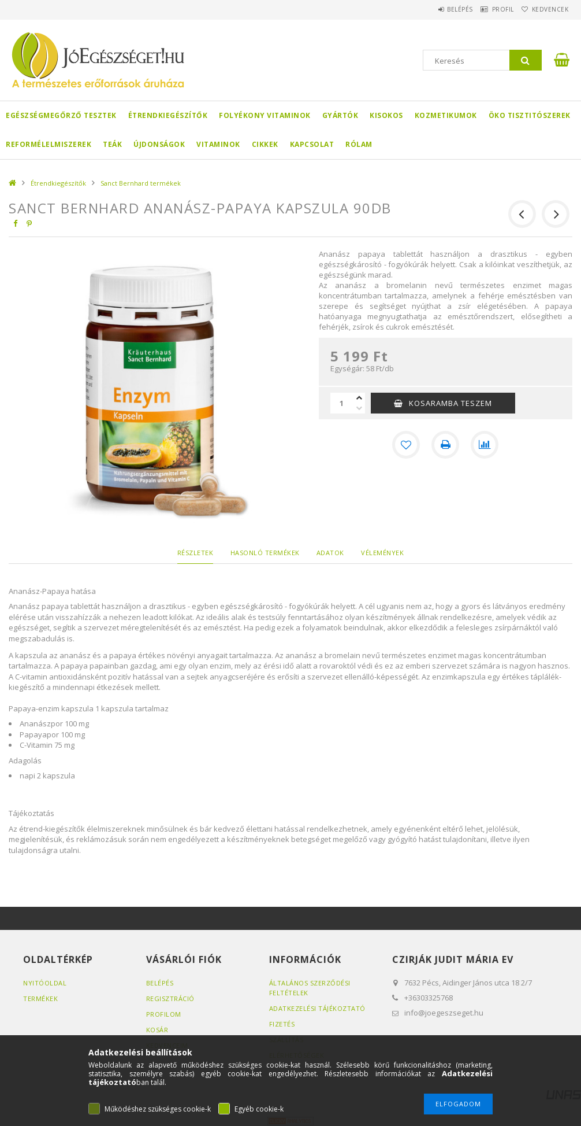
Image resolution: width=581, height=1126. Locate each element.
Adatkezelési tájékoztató (317, 1008)
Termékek (40, 998)
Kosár (157, 1029)
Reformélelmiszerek (48, 144)
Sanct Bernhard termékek (140, 183)
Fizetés (282, 1024)
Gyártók (340, 115)
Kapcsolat (312, 144)
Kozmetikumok (446, 115)
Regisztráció (170, 998)
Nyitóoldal (44, 983)
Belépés (436, 9)
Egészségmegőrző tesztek (61, 115)
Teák (112, 144)
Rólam (359, 144)
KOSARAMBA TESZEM (450, 403)
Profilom (163, 1014)
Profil (489, 9)
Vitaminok (218, 144)
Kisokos (386, 115)
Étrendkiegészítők (168, 115)
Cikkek (265, 144)
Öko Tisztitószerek (530, 115)
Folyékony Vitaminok (265, 115)
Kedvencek (545, 9)
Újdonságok (159, 144)
